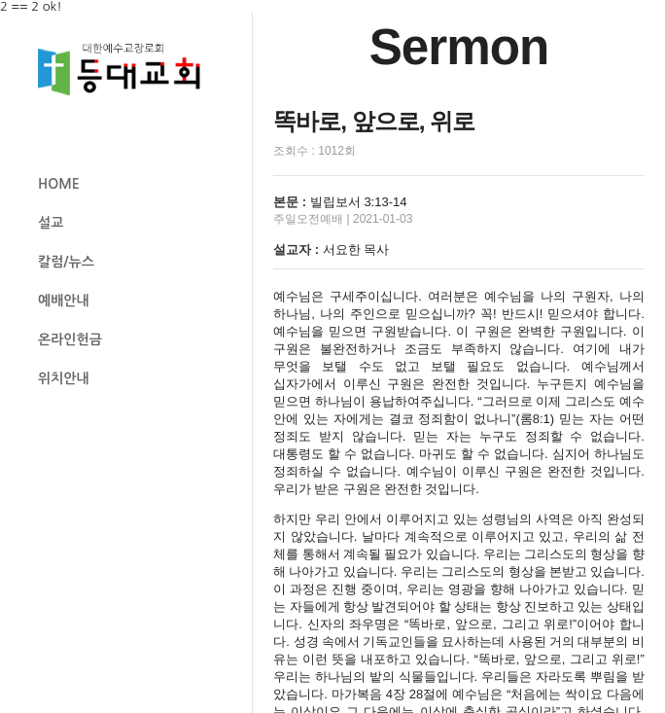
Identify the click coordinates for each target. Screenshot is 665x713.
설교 (50, 223)
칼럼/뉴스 (66, 261)
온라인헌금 (70, 339)
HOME (59, 184)
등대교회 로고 (127, 69)
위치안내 (63, 378)
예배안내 (63, 300)
